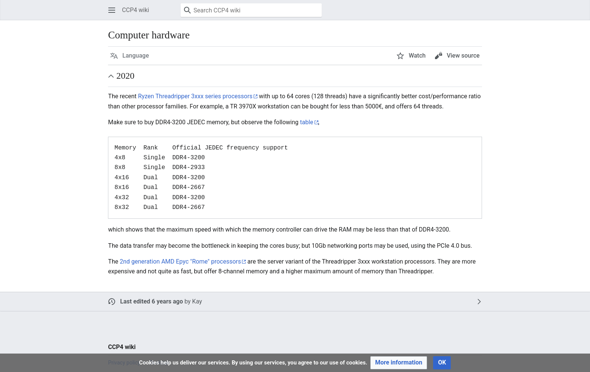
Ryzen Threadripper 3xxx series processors (195, 96)
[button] (111, 10)
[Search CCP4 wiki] (251, 10)
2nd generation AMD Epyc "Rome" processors (180, 261)
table (306, 122)
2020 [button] (125, 76)
